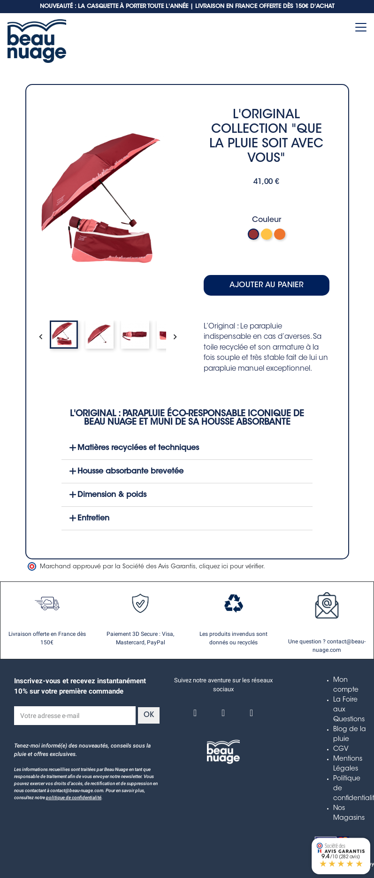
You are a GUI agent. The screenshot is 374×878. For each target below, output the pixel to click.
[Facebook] (195, 712)
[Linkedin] (251, 712)
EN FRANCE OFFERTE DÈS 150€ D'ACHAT (279, 6)
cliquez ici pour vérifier (231, 567)
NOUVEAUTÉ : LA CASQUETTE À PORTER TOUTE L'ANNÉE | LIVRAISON (132, 6)
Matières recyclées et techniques (138, 448)
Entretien (93, 518)
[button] (187, 448)
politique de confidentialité (73, 797)
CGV (341, 749)
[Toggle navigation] (361, 27)
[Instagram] (223, 712)
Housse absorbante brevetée (130, 471)
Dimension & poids (111, 495)
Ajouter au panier (266, 285)
